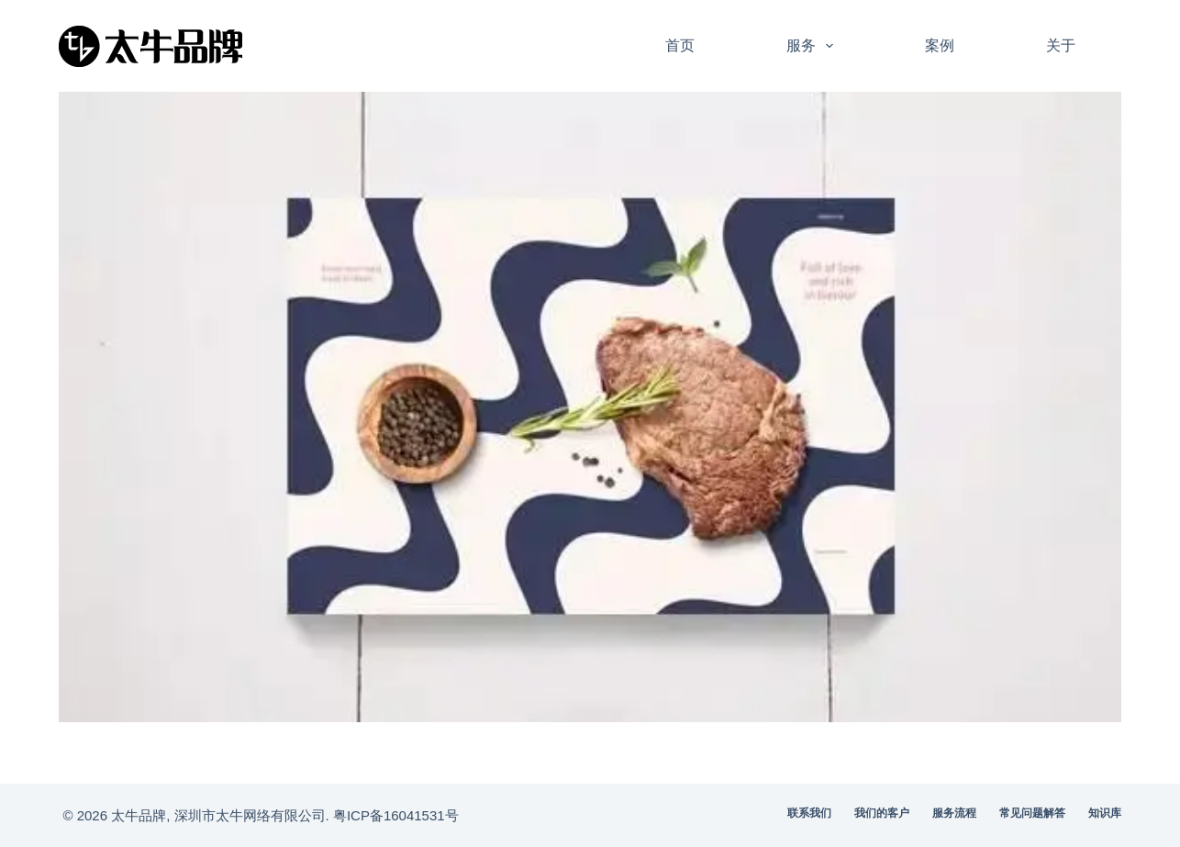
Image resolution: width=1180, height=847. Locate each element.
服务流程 (954, 813)
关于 (1060, 45)
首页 (680, 45)
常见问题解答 (1032, 813)
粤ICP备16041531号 (396, 815)
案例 (939, 45)
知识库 (1104, 813)
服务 (813, 46)
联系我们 (809, 813)
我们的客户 (881, 813)
